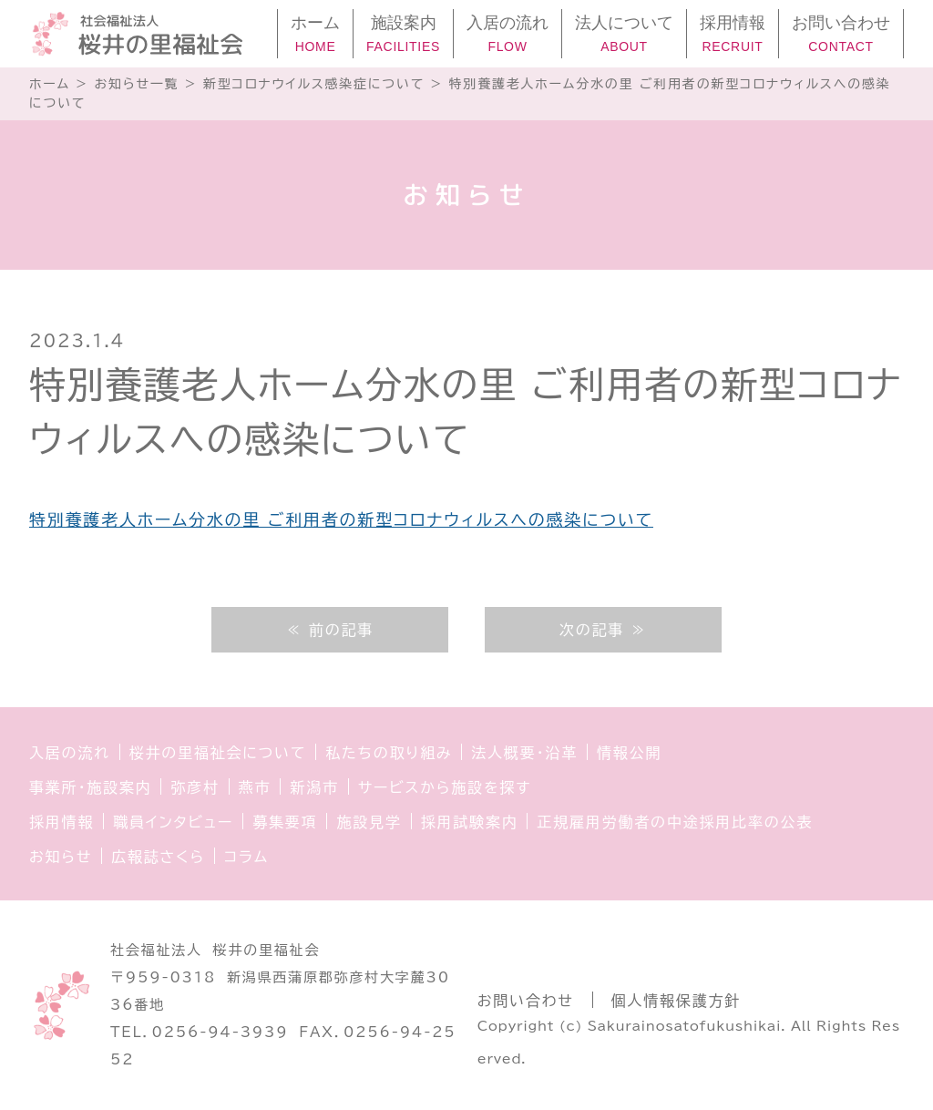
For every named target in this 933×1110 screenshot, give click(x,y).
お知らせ (60, 856)
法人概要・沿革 (524, 752)
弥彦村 (194, 787)
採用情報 (61, 822)
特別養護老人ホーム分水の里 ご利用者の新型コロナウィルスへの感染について (341, 519)
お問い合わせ (525, 1000)
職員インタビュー (173, 822)
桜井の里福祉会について (218, 752)
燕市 (255, 787)
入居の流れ (69, 752)
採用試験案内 (469, 822)
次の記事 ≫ (603, 629)
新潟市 (314, 787)
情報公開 (629, 752)
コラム (246, 856)
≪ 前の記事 (330, 629)
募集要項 (284, 822)
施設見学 (368, 822)
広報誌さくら (158, 856)
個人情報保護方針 (676, 1000)
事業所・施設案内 (90, 787)
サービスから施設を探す (444, 787)
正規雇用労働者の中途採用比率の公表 (675, 822)
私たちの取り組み (388, 752)
